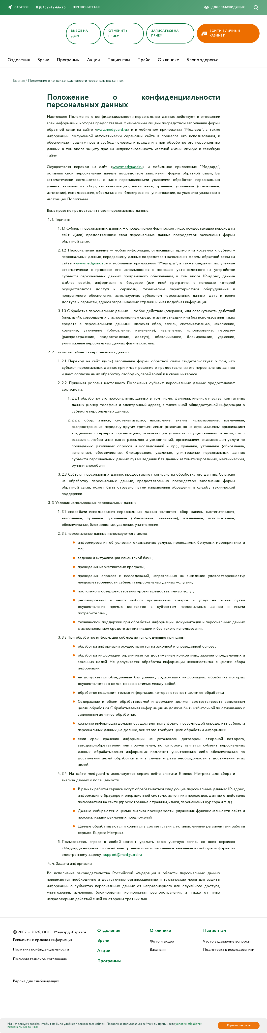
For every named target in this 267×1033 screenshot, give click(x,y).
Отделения (18, 60)
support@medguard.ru (122, 855)
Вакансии (158, 949)
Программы (68, 60)
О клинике (168, 60)
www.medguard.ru (112, 129)
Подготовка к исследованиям (228, 949)
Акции (93, 60)
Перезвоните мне (86, 7)
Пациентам (118, 60)
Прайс (143, 60)
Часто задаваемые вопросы (226, 941)
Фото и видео (162, 941)
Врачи (43, 60)
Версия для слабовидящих (36, 981)
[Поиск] (256, 7)
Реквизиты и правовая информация (42, 940)
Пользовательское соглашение (40, 959)
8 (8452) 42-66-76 (50, 7)
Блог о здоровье (202, 60)
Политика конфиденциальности (41, 949)
